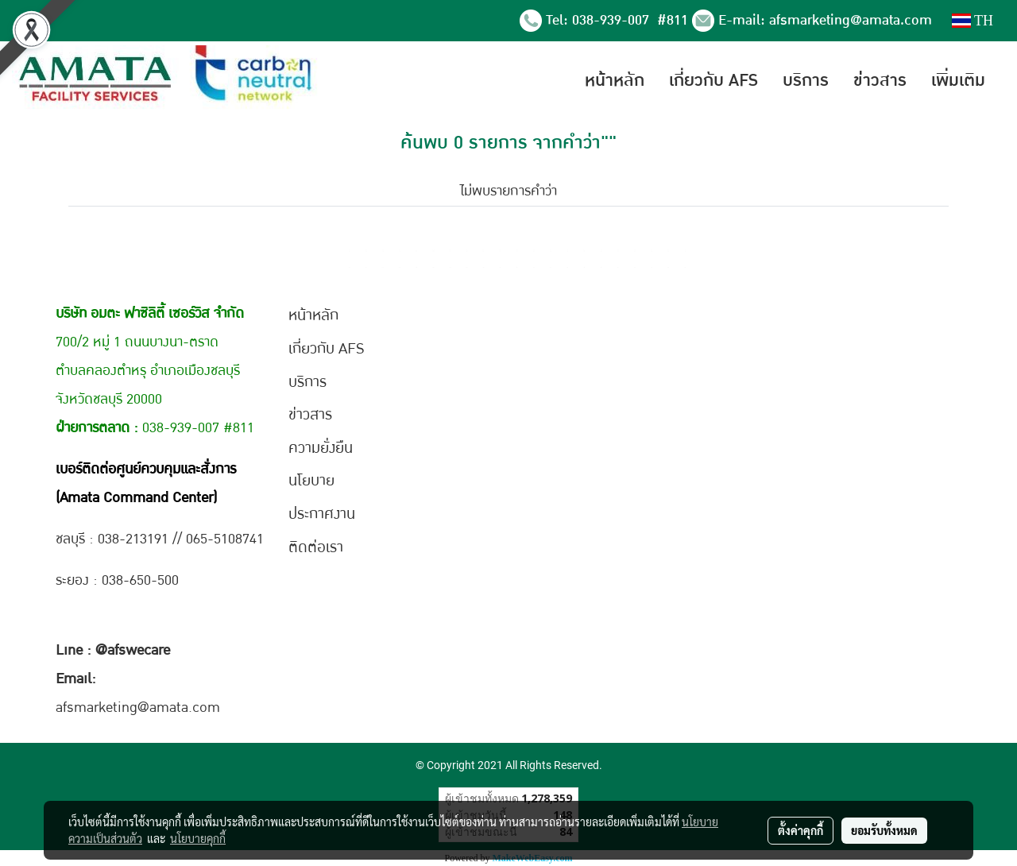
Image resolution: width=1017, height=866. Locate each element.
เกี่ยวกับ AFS (713, 80)
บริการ (806, 80)
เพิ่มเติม (958, 80)
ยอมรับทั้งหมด (884, 830)
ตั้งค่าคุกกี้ (800, 830)
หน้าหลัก (614, 80)
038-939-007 (612, 20)
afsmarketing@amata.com (850, 20)
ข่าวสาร (880, 80)
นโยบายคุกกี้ (198, 838)
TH (972, 21)
